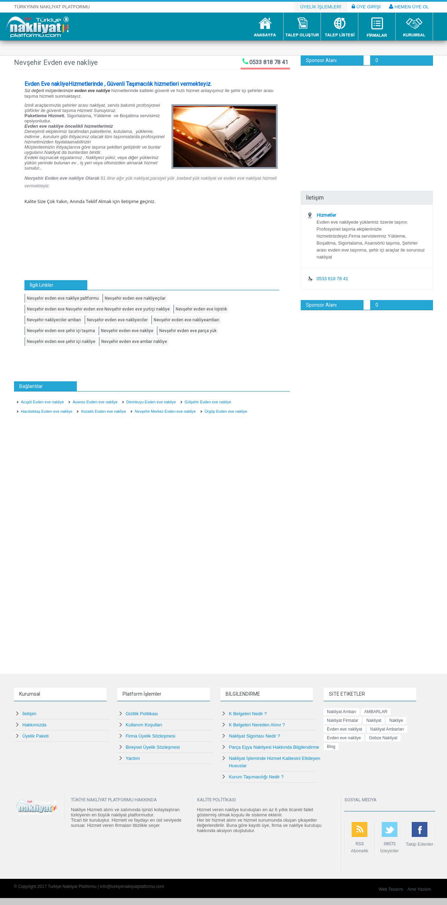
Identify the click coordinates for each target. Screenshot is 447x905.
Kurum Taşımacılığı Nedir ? (256, 776)
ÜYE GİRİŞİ (366, 6)
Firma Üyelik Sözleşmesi (150, 736)
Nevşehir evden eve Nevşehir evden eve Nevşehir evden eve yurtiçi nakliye (98, 309)
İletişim (29, 713)
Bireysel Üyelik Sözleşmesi (153, 747)
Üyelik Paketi (35, 736)
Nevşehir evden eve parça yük (188, 330)
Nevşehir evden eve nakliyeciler (117, 319)
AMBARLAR (375, 711)
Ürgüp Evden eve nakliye (226, 411)
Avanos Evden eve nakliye (95, 402)
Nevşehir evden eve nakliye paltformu (63, 298)
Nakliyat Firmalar (342, 720)
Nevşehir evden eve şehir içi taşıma (61, 330)
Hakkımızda (34, 724)
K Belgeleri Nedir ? (247, 713)
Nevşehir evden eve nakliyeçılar (135, 298)
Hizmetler (326, 215)
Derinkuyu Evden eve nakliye (151, 402)
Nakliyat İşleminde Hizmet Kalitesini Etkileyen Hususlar (274, 762)
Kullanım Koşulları (144, 724)
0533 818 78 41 (268, 62)
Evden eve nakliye (344, 737)
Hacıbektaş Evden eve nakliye (46, 411)
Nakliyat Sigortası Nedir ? (254, 736)
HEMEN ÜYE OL (409, 6)
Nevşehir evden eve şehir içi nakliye (61, 341)
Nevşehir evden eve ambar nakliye (134, 341)
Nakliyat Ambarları (387, 729)
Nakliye (396, 720)
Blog (331, 746)
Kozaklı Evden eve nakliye (103, 411)
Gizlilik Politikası (142, 713)
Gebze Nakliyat (383, 737)
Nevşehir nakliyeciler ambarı (54, 319)
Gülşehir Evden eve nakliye (208, 402)
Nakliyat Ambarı (341, 711)
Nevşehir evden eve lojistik (201, 309)
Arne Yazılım (419, 889)
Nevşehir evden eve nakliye (127, 330)
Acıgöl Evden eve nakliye (42, 402)
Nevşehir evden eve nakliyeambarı (186, 319)
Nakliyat (373, 720)
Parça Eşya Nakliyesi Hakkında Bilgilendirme (274, 747)
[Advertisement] (367, 118)
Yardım (133, 758)
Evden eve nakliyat (344, 729)
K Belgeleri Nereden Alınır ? (257, 724)
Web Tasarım (391, 889)
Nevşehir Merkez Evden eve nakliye (165, 411)
